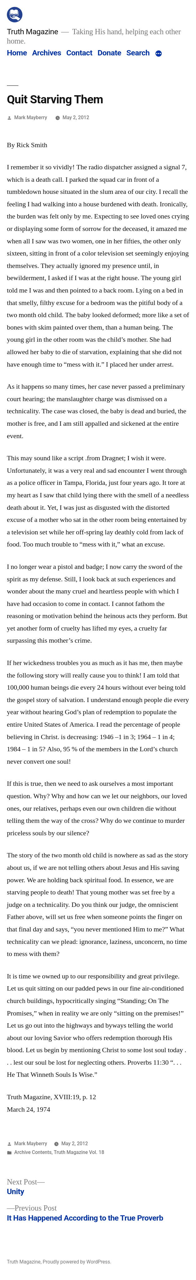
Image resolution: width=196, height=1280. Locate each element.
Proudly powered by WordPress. (77, 1262)
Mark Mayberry (30, 117)
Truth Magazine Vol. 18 (79, 1152)
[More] (158, 54)
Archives (46, 52)
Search (138, 52)
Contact (79, 52)
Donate (109, 52)
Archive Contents (33, 1152)
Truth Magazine (32, 31)
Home (17, 52)
